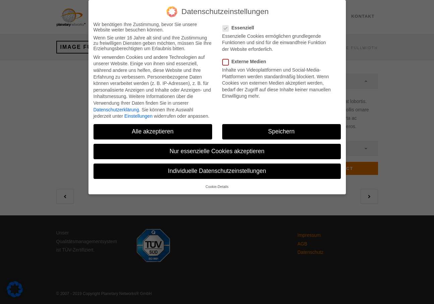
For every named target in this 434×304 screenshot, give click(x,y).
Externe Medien (247, 57)
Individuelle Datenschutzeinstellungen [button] (217, 166)
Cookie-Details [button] (216, 182)
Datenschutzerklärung (116, 104)
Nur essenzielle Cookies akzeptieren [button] (217, 146)
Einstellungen (138, 111)
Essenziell (241, 23)
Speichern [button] (281, 126)
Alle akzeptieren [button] (153, 126)
